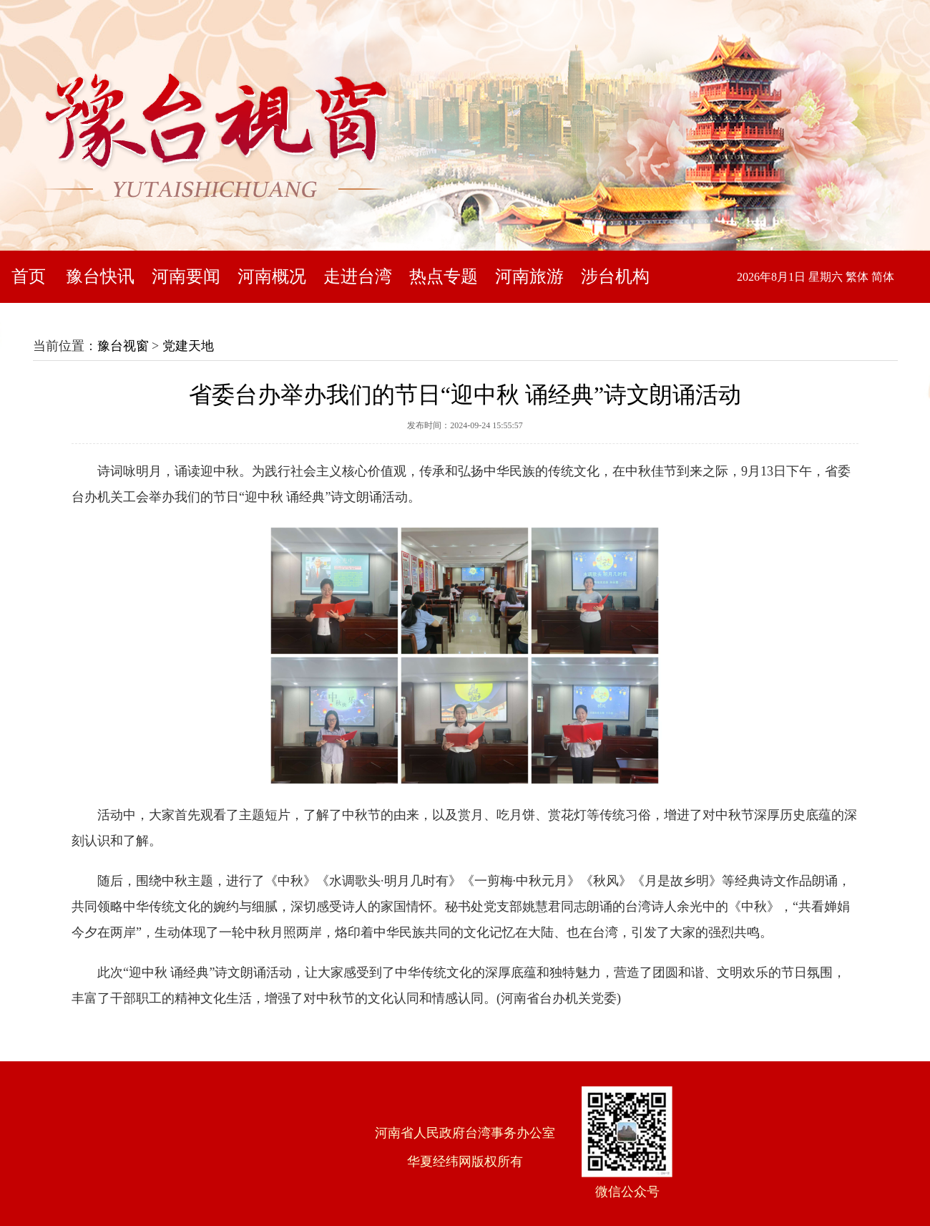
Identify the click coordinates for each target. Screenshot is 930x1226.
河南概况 (272, 276)
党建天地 (188, 346)
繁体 (857, 277)
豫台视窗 (123, 346)
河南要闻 (186, 276)
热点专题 (443, 276)
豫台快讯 (100, 276)
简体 (882, 277)
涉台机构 (615, 276)
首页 (28, 276)
